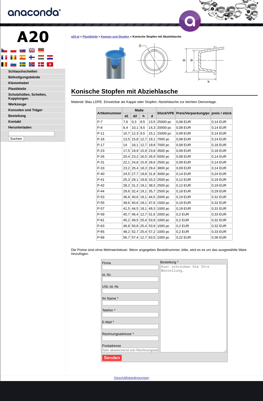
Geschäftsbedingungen (131, 395)
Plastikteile (90, 36)
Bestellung (17, 116)
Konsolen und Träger (25, 110)
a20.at (75, 36)
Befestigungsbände (24, 77)
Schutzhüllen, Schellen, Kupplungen (27, 96)
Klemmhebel (18, 83)
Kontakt (14, 122)
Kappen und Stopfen (115, 36)
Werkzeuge (17, 104)
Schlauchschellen (22, 71)
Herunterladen (20, 127)
